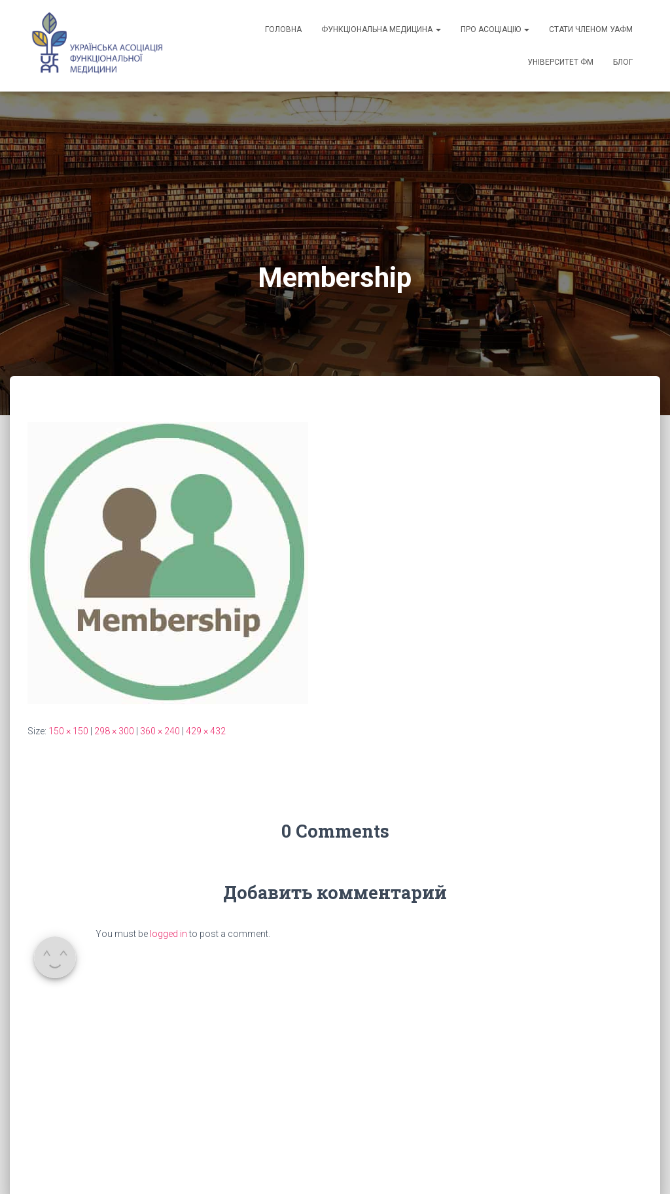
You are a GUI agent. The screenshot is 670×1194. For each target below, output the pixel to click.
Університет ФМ (560, 62)
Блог (623, 62)
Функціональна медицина (381, 29)
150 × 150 (68, 731)
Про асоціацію (495, 29)
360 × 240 (160, 731)
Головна (283, 29)
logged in (168, 934)
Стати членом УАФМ (591, 29)
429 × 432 (206, 731)
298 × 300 (114, 731)
